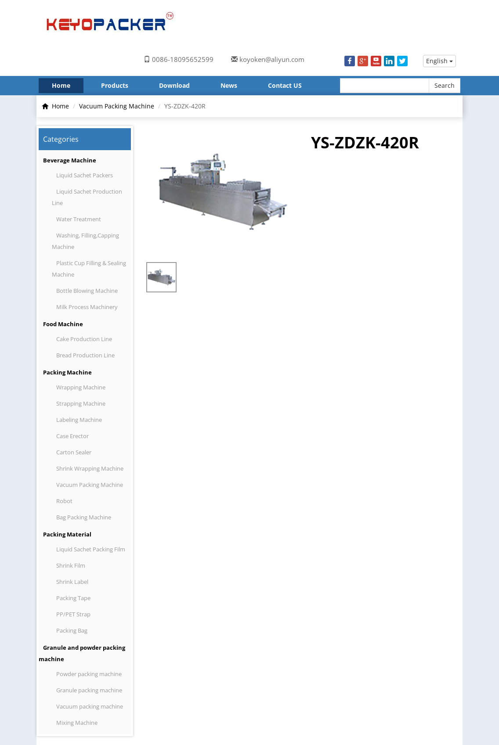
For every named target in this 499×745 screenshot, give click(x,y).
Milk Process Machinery (87, 307)
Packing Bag (71, 630)
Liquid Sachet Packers (84, 175)
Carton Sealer (73, 452)
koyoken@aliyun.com (271, 59)
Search (444, 85)
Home (61, 85)
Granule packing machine (89, 690)
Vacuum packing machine (89, 706)
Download (174, 85)
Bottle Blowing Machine (87, 291)
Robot (64, 501)
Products (114, 85)
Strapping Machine (80, 403)
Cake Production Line (84, 339)
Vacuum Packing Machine (116, 106)
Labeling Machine (79, 420)
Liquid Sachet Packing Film (90, 549)
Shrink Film (70, 565)
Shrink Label (72, 582)
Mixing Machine (77, 723)
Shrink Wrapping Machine (89, 468)
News (229, 85)
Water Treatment (78, 219)
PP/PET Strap (73, 614)
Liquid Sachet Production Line (87, 197)
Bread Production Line (85, 355)
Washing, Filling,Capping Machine (85, 241)
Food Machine (63, 324)
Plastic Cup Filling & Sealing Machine (89, 268)
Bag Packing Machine (83, 517)
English (439, 61)
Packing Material (67, 534)
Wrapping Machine (80, 387)
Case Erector (72, 436)
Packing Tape (73, 598)
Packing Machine (67, 372)
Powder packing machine (89, 674)
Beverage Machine (69, 160)
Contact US (285, 85)
